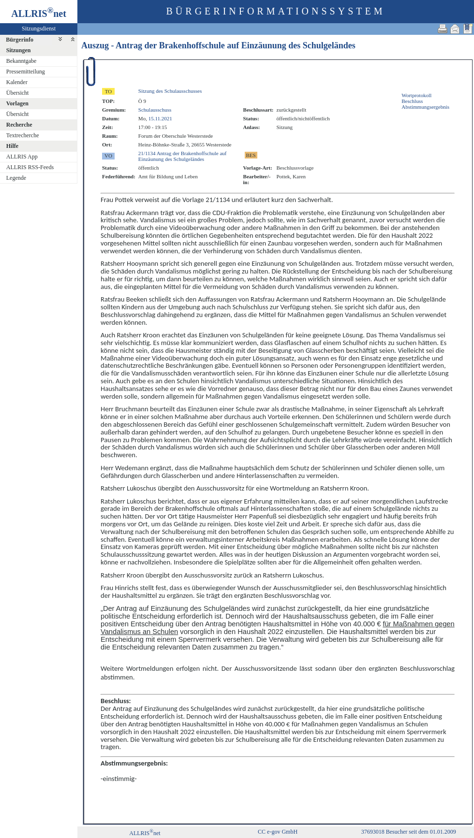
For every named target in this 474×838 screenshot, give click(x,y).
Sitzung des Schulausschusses (170, 91)
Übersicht (17, 92)
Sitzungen (18, 50)
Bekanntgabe (21, 61)
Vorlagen (17, 103)
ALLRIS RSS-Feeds (30, 167)
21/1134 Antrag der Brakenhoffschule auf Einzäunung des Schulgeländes (182, 156)
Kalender (17, 82)
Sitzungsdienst (39, 28)
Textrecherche (22, 135)
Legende (16, 177)
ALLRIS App (22, 156)
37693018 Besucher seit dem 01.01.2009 (408, 831)
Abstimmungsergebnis (425, 107)
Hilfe (12, 146)
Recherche (19, 124)
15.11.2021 (160, 118)
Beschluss (412, 101)
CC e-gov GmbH (277, 831)
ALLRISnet (144, 833)
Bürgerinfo (19, 39)
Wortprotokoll (416, 95)
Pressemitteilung (25, 71)
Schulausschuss (154, 110)
